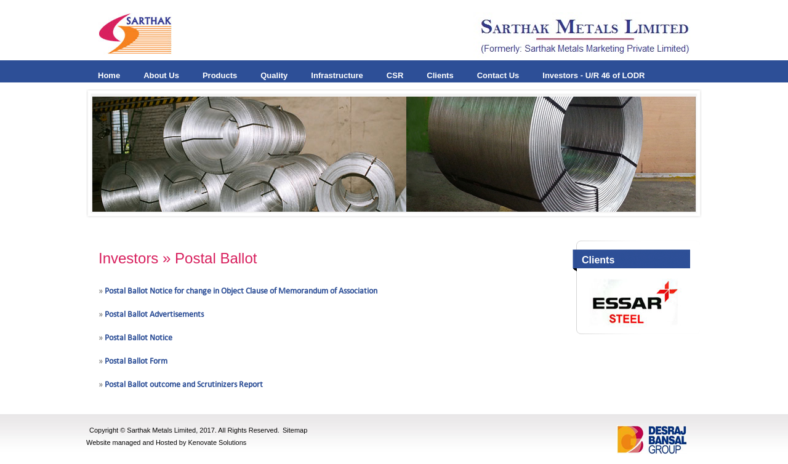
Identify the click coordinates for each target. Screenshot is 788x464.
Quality (273, 75)
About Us (161, 75)
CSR (395, 75)
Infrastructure (337, 75)
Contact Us (498, 75)
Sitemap (295, 430)
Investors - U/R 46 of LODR (593, 75)
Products (220, 75)
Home (109, 75)
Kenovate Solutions (217, 442)
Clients (440, 75)
